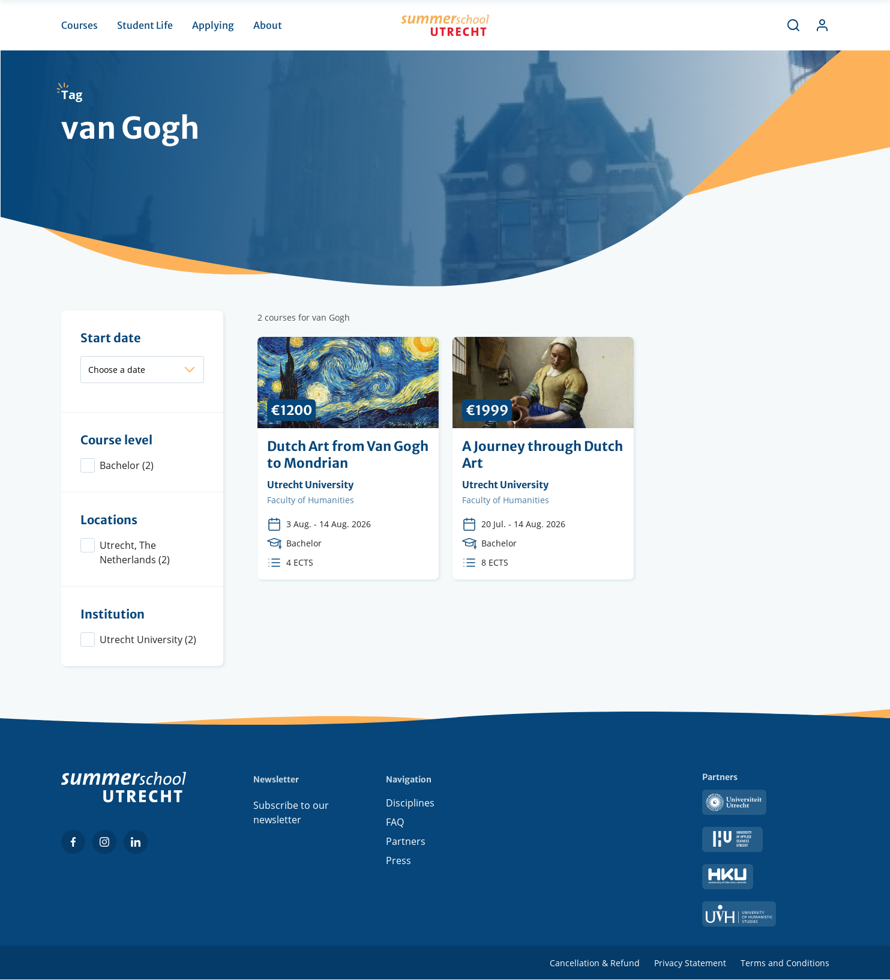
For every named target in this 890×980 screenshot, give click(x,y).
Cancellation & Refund (595, 963)
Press (398, 863)
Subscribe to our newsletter (291, 812)
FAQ (395, 824)
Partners (405, 843)
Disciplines (410, 805)
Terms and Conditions (785, 963)
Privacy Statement (690, 963)
